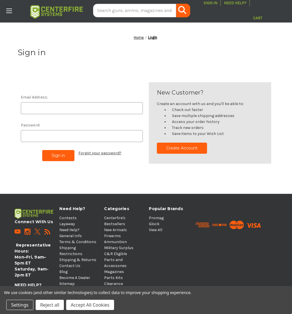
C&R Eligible (115, 253)
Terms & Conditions (77, 241)
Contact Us (69, 265)
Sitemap (67, 283)
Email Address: (34, 97)
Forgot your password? (99, 153)
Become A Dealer (74, 277)
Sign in (210, 3)
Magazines (114, 271)
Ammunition (115, 241)
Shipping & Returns (77, 259)
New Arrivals (115, 229)
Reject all (49, 305)
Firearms (112, 235)
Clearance (113, 283)
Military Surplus (118, 247)
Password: (30, 125)
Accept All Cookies (90, 305)
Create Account (182, 148)
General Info (70, 235)
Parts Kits (113, 277)
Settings (20, 305)
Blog (63, 271)
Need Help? (235, 3)
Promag (156, 218)
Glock (154, 223)
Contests (68, 218)
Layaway (67, 223)
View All (155, 229)
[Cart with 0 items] (257, 10)
